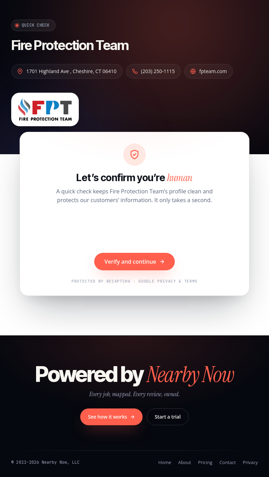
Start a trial (168, 416)
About (184, 462)
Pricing (205, 462)
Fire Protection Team (70, 45)
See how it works (111, 416)
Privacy (250, 462)
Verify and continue (134, 261)
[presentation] (134, 229)
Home (164, 462)
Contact (227, 462)
